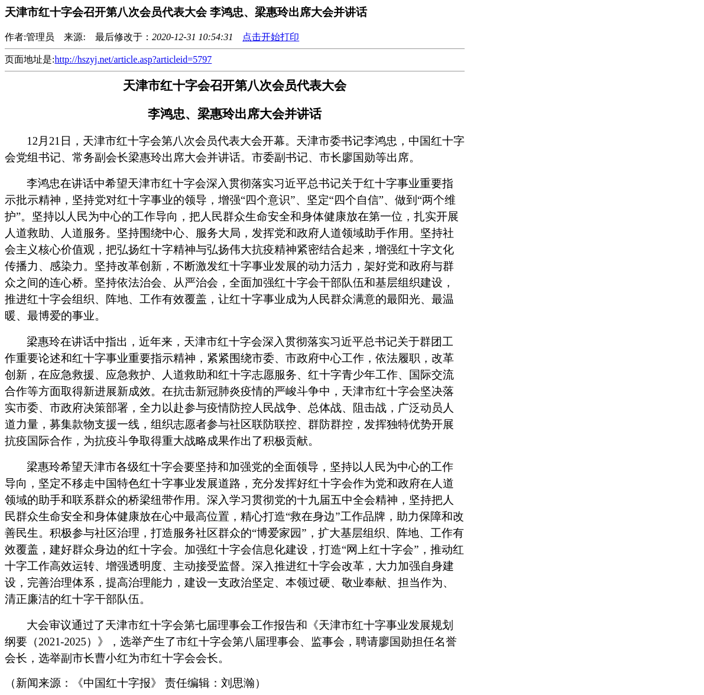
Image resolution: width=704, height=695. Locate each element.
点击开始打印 (270, 37)
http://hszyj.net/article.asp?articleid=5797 (133, 59)
